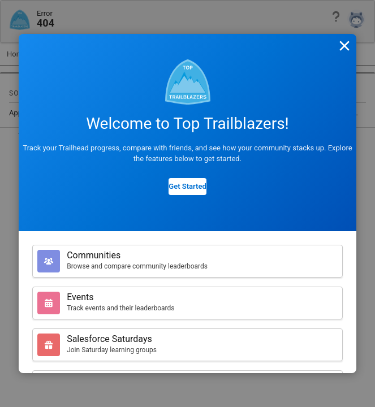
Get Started (187, 186)
